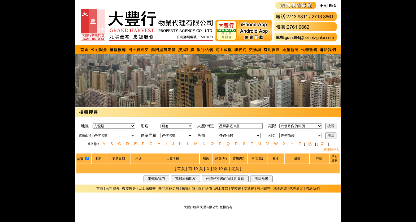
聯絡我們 (313, 188)
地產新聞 (280, 188)
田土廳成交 (147, 188)
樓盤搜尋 (129, 188)
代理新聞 (296, 188)
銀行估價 (205, 188)
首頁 (99, 188)
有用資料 (264, 188)
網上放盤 (221, 188)
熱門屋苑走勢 (168, 188)
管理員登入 (331, 150)
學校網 (236, 188)
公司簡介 (113, 188)
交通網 (249, 188)
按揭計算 (189, 188)
